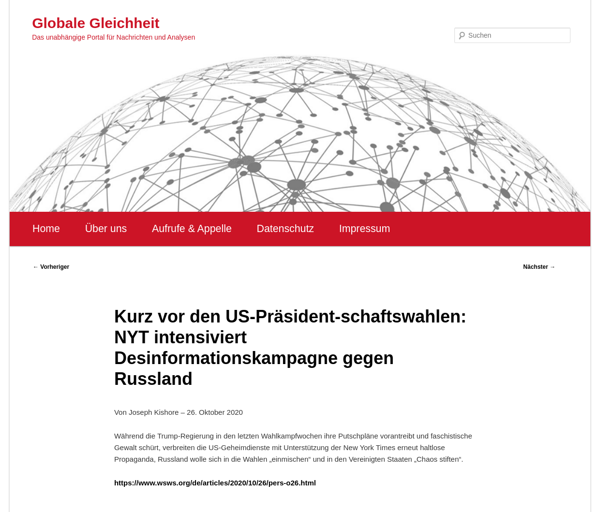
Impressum (364, 228)
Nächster (539, 266)
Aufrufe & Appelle (192, 228)
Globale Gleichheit (95, 23)
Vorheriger (51, 266)
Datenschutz (285, 228)
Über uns (106, 228)
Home (46, 228)
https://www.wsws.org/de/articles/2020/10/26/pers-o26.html (215, 483)
